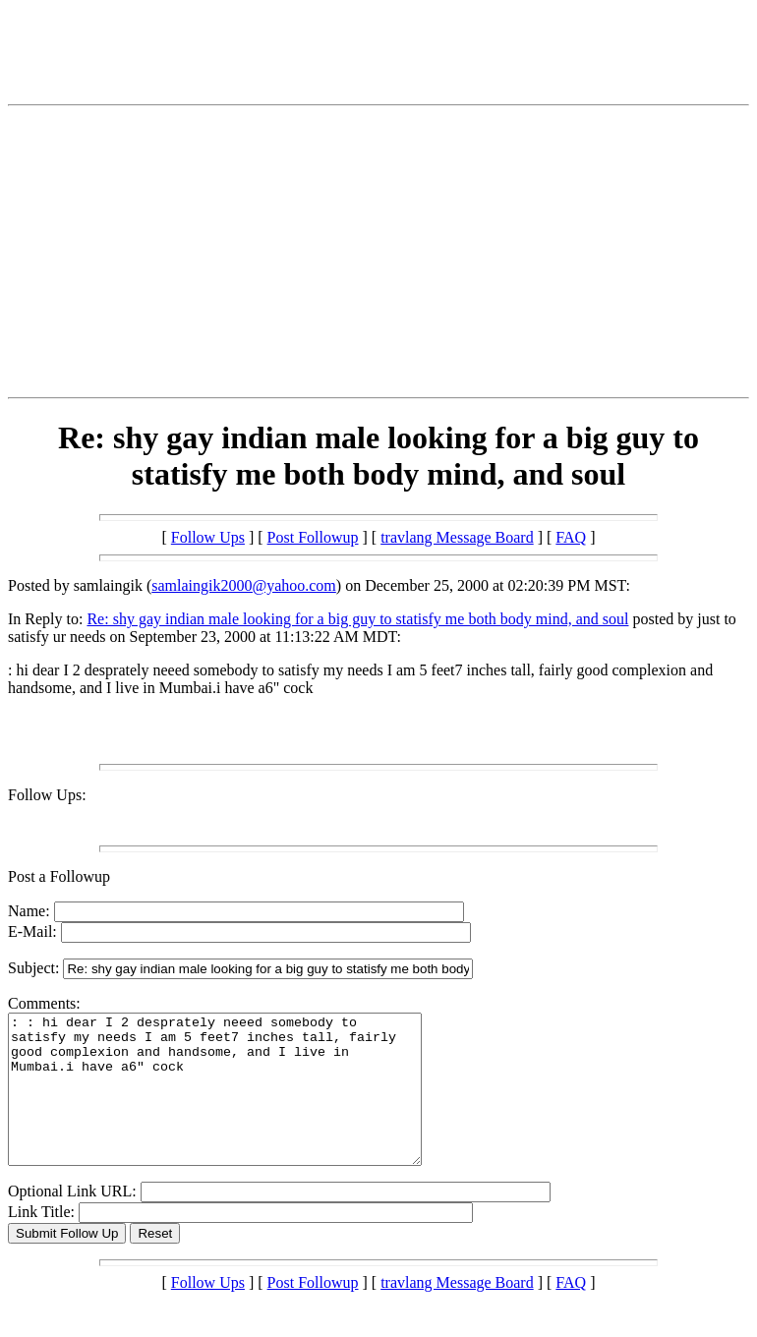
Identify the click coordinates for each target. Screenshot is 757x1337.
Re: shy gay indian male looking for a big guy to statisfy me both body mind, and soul (357, 618)
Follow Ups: (47, 794)
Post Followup (313, 537)
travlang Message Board (457, 537)
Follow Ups (208, 537)
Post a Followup (59, 876)
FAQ (570, 537)
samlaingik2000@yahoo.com (243, 585)
